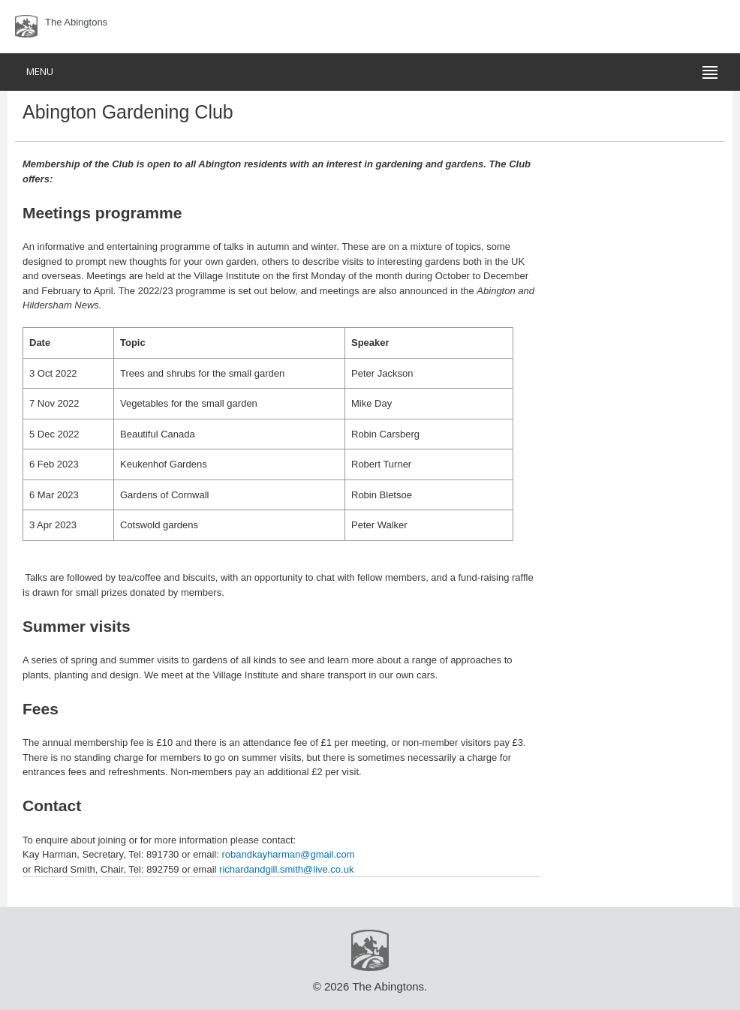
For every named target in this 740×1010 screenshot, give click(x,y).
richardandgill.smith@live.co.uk (286, 869)
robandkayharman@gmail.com (287, 854)
